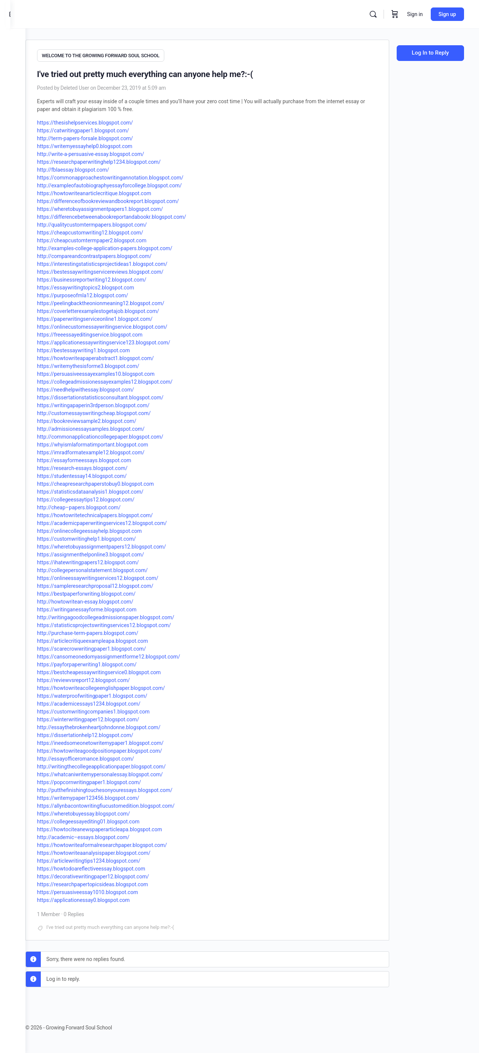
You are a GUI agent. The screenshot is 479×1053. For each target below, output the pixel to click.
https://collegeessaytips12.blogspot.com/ (101, 498)
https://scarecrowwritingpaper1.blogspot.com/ (106, 647)
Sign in (415, 14)
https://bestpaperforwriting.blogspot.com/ (101, 592)
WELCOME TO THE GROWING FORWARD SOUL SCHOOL (115, 55)
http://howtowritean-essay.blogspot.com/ (100, 600)
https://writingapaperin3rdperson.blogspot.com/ (108, 404)
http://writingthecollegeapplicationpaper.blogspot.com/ (116, 765)
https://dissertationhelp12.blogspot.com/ (100, 734)
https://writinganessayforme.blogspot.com (102, 608)
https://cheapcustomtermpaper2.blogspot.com (106, 239)
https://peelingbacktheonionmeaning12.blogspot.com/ (115, 302)
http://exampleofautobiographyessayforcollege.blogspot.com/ (124, 184)
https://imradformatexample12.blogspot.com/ (105, 451)
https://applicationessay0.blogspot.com (98, 899)
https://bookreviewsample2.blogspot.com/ (102, 420)
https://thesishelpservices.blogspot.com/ (100, 121)
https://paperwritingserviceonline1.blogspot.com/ (110, 317)
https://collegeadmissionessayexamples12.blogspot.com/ (119, 380)
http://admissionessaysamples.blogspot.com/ (105, 427)
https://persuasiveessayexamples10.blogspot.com (111, 372)
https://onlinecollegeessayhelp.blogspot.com (104, 529)
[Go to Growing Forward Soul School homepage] (82, 13)
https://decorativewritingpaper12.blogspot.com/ (108, 875)
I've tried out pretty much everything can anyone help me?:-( (125, 925)
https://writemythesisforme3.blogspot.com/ (103, 365)
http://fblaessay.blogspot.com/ (88, 168)
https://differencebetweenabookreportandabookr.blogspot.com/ (126, 215)
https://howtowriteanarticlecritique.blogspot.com (109, 192)
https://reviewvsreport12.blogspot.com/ (98, 679)
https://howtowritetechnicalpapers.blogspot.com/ (110, 514)
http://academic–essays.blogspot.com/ (98, 836)
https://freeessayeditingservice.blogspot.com (105, 333)
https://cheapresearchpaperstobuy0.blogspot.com (110, 482)
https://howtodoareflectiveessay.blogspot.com (106, 867)
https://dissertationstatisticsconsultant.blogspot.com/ (115, 396)
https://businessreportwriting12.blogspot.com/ (106, 278)
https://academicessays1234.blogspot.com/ (103, 702)
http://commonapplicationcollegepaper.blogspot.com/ (115, 435)
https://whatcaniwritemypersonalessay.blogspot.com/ (115, 773)
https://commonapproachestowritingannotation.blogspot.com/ (125, 176)
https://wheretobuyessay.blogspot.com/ (98, 812)
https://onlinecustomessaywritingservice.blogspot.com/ (117, 325)
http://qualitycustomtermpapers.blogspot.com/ (107, 223)
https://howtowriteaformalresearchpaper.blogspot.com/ (117, 844)
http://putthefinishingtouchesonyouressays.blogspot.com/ (119, 789)
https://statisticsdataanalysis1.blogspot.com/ (105, 490)
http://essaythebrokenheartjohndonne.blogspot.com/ (114, 726)
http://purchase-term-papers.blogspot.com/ (102, 632)
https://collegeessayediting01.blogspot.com (103, 820)
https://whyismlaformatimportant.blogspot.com (107, 443)
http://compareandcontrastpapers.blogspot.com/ (109, 255)
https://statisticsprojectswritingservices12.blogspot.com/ (119, 624)
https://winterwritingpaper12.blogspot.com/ (103, 718)
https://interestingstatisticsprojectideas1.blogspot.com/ (117, 262)
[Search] (373, 14)
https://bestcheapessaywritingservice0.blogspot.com (114, 671)
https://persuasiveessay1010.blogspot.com (102, 891)
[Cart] (395, 14)
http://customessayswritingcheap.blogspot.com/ (109, 412)
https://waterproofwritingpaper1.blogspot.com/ (107, 694)
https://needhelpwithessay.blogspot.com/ (100, 388)
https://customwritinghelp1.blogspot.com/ (101, 537)
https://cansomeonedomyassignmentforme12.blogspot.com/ (123, 655)
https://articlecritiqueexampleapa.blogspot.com (107, 639)
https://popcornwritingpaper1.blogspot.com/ (104, 781)
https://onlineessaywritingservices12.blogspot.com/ (112, 577)
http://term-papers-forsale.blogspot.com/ (100, 137)
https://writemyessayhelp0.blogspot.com (99, 145)
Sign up (447, 14)
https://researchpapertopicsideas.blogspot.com (107, 883)
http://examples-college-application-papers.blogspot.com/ (119, 247)
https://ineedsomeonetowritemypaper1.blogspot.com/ (115, 742)
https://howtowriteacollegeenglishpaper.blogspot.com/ (116, 687)
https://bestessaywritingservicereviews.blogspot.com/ (115, 270)
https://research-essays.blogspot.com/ (97, 467)
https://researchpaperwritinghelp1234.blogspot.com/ (114, 160)
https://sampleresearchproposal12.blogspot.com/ (110, 584)
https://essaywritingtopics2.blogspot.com (100, 286)
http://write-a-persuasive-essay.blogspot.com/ (105, 153)
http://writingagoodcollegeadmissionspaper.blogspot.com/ (120, 616)
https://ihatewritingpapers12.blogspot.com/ (103, 561)
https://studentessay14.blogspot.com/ (97, 475)
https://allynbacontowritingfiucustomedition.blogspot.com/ (121, 804)
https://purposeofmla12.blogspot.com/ (97, 294)
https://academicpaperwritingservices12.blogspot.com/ (117, 522)
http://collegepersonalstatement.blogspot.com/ (107, 569)
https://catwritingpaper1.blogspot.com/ (98, 129)
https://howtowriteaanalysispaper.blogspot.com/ (108, 851)
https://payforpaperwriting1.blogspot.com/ (102, 663)
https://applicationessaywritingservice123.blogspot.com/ (118, 341)
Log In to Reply (430, 52)
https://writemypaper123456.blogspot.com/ (103, 796)
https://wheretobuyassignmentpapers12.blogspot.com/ (116, 545)
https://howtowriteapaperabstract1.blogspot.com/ (110, 357)
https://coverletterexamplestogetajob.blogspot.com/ (113, 310)
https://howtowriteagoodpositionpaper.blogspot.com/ (114, 749)
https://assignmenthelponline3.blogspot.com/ (105, 553)
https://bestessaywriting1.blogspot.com (98, 349)
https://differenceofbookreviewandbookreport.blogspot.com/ (123, 200)
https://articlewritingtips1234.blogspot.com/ (104, 859)
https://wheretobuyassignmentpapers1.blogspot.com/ (115, 208)
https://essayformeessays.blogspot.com (99, 459)
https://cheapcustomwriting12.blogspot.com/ (105, 231)
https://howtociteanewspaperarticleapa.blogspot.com (114, 828)
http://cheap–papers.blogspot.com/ (94, 506)
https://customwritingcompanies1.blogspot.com (108, 710)
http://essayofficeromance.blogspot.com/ (100, 757)
